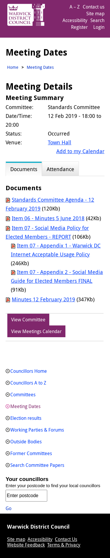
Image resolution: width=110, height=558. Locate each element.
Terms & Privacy (63, 545)
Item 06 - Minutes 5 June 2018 (48, 218)
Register (79, 27)
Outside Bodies (26, 441)
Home (12, 67)
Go (8, 508)
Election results (25, 418)
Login (98, 27)
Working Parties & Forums (37, 430)
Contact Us (66, 539)
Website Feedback (26, 545)
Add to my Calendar (80, 151)
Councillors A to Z (28, 383)
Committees (22, 394)
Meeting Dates (25, 406)
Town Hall (59, 142)
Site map (95, 13)
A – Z (75, 7)
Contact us (93, 7)
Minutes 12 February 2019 (43, 299)
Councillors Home (28, 371)
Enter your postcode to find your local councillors (53, 485)
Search (97, 20)
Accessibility (74, 20)
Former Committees (31, 453)
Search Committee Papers (37, 465)
